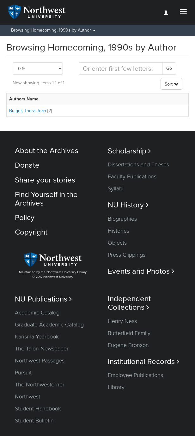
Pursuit (23, 372)
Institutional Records (144, 361)
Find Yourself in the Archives (46, 198)
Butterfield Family (129, 333)
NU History (128, 205)
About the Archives (46, 150)
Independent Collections (129, 303)
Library (116, 387)
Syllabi (116, 188)
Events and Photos (141, 271)
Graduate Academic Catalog (49, 324)
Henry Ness (122, 321)
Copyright (31, 232)
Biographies (122, 218)
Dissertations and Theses (138, 164)
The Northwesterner (39, 384)
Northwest (27, 396)
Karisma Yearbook (37, 336)
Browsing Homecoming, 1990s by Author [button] (53, 30)
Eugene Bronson (128, 345)
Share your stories (45, 180)
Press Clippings (126, 254)
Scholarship (129, 151)
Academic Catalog (37, 312)
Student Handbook (38, 408)
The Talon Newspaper (42, 348)
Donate (27, 165)
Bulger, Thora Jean (27, 110)
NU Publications (43, 299)
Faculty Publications (132, 176)
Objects (117, 242)
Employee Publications (135, 375)
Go (169, 68)
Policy (24, 217)
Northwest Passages (39, 360)
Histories (118, 230)
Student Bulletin (34, 420)
